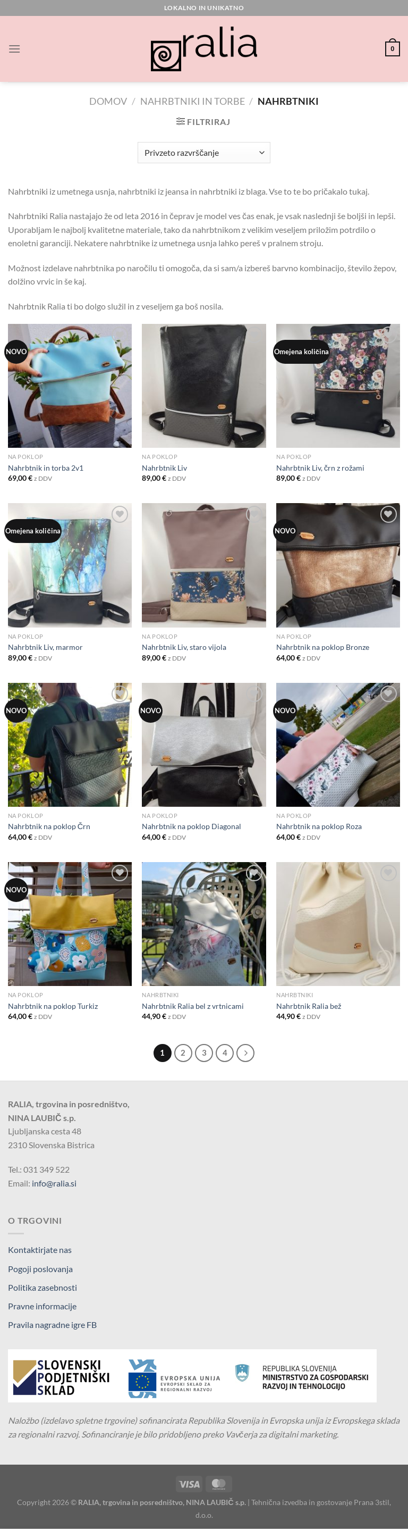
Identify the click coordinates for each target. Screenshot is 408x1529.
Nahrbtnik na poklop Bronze (322, 646)
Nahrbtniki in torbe (192, 101)
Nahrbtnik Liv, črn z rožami (320, 467)
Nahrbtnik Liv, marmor (45, 646)
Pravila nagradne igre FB (52, 1324)
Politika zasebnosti (42, 1287)
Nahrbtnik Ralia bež (308, 1005)
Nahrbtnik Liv (164, 467)
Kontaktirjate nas (40, 1249)
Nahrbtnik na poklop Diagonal (191, 826)
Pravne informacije (42, 1306)
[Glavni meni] (14, 49)
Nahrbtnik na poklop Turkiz (53, 1005)
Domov (108, 101)
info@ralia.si (54, 1183)
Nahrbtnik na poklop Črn (49, 826)
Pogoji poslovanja (40, 1269)
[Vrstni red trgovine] (204, 152)
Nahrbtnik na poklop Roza (319, 826)
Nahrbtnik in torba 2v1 (45, 467)
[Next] (245, 1053)
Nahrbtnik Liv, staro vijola (184, 646)
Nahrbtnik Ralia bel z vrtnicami (193, 1005)
